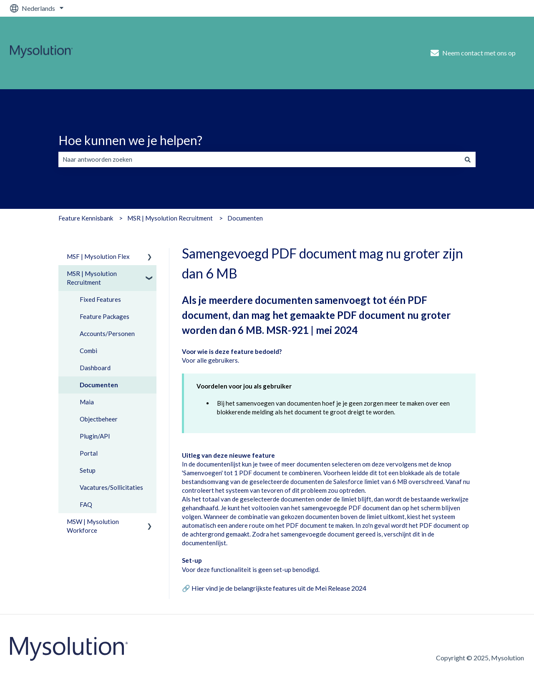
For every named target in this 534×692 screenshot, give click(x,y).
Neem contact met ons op (473, 53)
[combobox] (259, 159)
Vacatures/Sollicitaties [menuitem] (111, 487)
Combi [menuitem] (88, 350)
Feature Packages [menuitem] (104, 316)
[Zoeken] (468, 159)
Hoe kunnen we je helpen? (130, 140)
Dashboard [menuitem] (95, 367)
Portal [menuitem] (89, 453)
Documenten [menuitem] (99, 385)
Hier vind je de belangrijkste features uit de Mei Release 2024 (278, 588)
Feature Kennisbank (85, 218)
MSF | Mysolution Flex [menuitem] (98, 256)
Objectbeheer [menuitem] (99, 419)
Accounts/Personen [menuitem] (107, 333)
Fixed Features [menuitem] (100, 299)
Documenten (245, 218)
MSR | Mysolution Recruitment (170, 218)
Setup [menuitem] (88, 470)
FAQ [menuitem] (86, 504)
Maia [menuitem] (87, 402)
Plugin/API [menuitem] (95, 436)
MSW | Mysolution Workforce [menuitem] (93, 526)
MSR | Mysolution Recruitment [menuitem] (92, 278)
